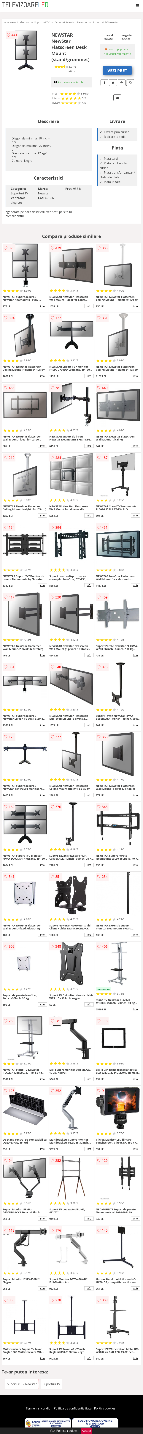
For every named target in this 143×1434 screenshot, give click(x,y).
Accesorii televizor (18, 22)
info (42, 306)
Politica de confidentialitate (73, 1408)
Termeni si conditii (38, 1408)
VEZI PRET (117, 70)
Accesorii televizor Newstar (71, 22)
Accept (86, 1431)
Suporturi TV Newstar (106, 22)
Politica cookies (104, 1408)
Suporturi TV (42, 22)
